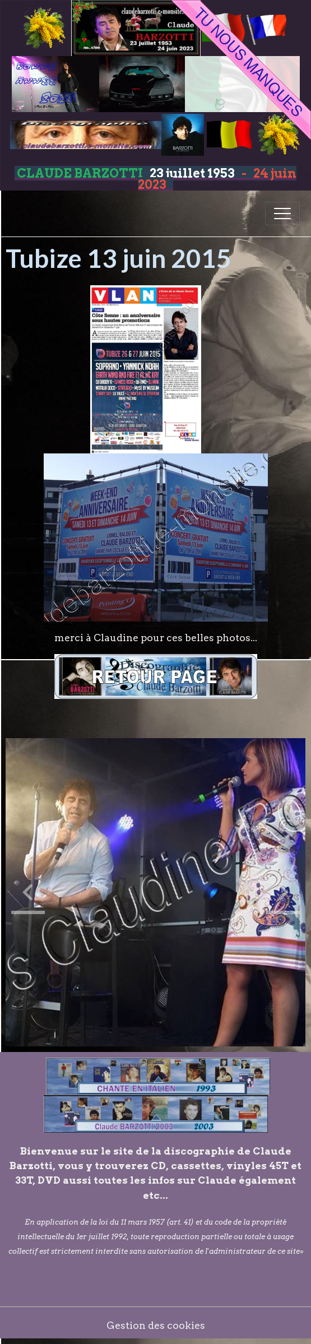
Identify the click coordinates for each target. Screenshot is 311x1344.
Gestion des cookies (155, 1325)
